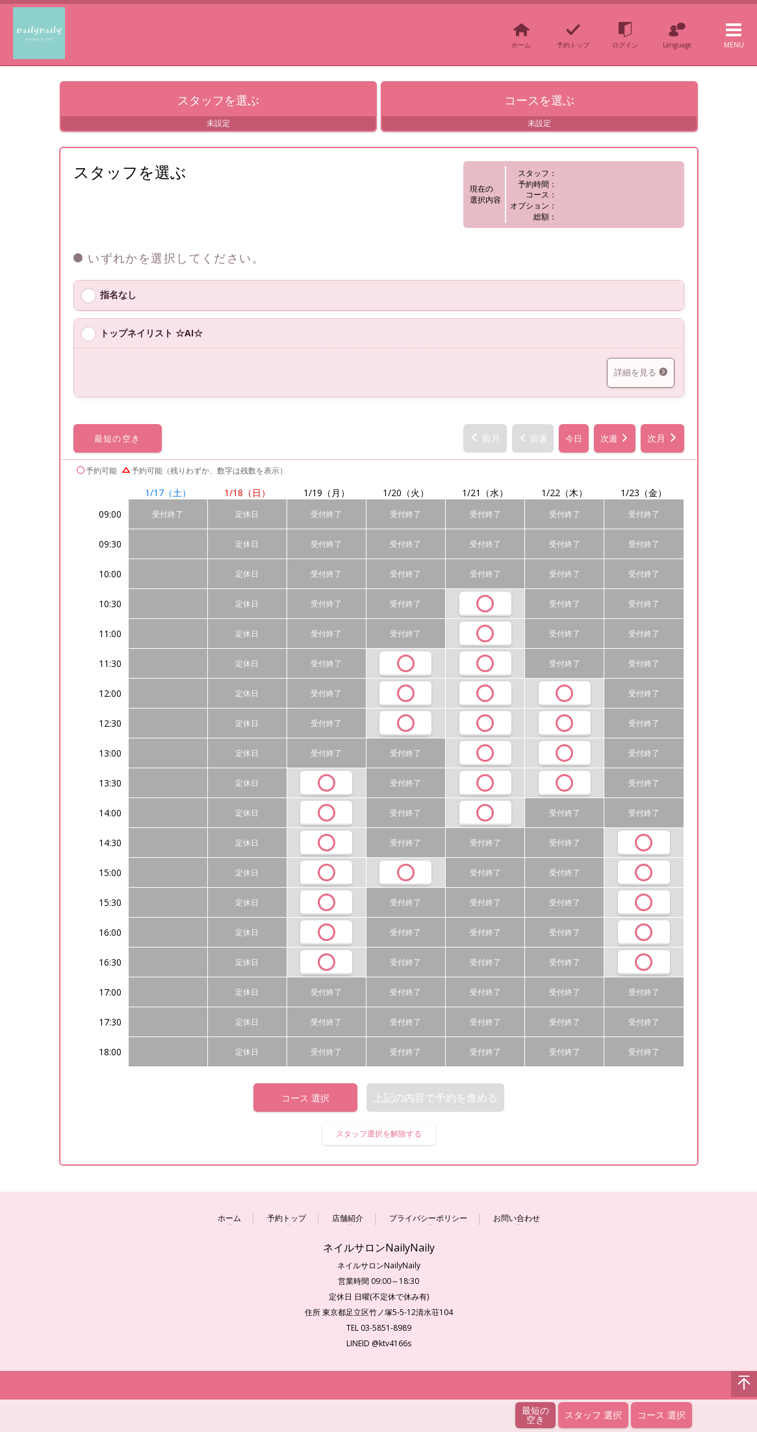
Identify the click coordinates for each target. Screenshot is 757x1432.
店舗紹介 (347, 1221)
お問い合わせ (516, 1221)
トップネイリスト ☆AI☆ (151, 335)
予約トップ (286, 1221)
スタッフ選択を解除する (379, 1136)
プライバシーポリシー (428, 1221)
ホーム (229, 1221)
